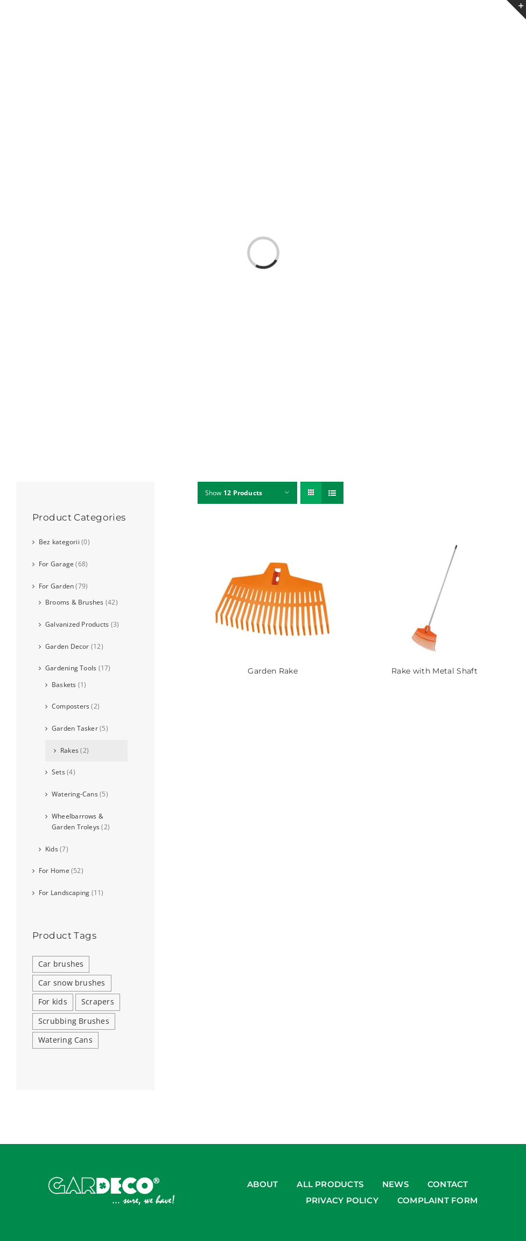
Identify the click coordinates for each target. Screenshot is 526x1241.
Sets (58, 772)
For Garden (56, 586)
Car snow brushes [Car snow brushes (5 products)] (72, 983)
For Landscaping (64, 892)
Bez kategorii (59, 541)
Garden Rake (273, 671)
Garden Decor (67, 646)
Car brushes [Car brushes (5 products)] (60, 964)
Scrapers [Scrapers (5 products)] (97, 1002)
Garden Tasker (75, 728)
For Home (54, 870)
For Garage (56, 563)
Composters (70, 706)
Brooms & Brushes (74, 602)
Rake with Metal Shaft (434, 671)
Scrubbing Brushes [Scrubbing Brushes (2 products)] (73, 1021)
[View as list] (332, 492)
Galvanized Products (77, 624)
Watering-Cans (75, 794)
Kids (51, 849)
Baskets (64, 684)
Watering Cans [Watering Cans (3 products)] (65, 1040)
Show (234, 492)
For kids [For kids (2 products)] (52, 1002)
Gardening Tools (70, 668)
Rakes (69, 750)
